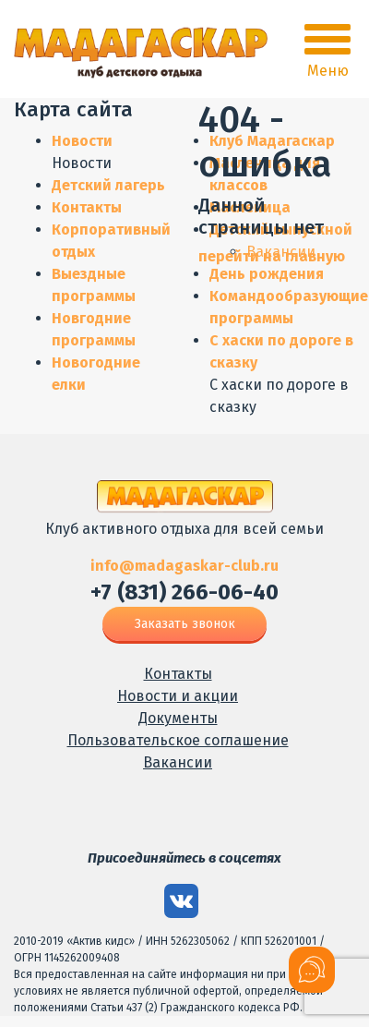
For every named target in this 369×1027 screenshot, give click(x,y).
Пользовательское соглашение (178, 740)
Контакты (87, 207)
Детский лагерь (108, 185)
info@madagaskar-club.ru (184, 565)
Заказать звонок (185, 624)
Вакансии (177, 762)
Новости (82, 141)
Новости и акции (177, 696)
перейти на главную (271, 256)
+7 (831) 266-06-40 (184, 592)
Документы (178, 718)
